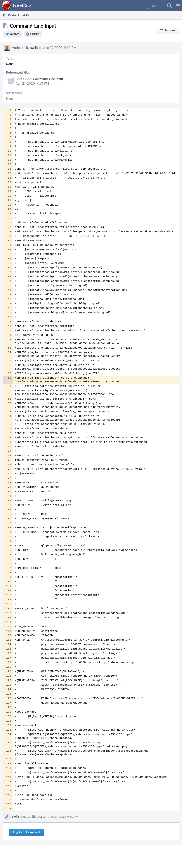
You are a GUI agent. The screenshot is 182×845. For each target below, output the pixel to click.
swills (34, 47)
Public (34, 34)
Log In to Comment (26, 832)
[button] (178, 5)
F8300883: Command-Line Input (39, 79)
